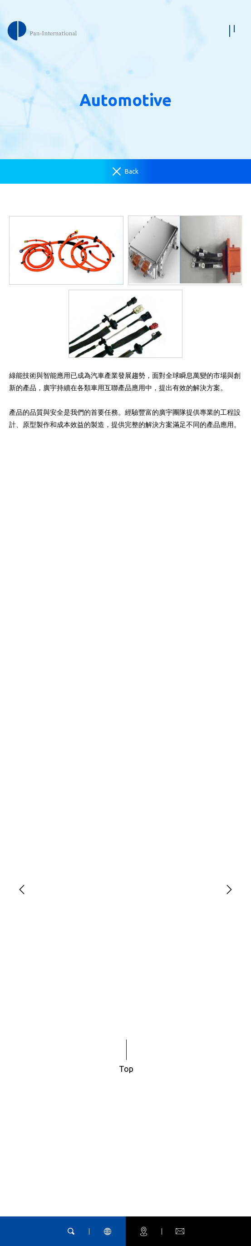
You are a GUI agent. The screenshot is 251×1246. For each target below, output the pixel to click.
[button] (21, 890)
